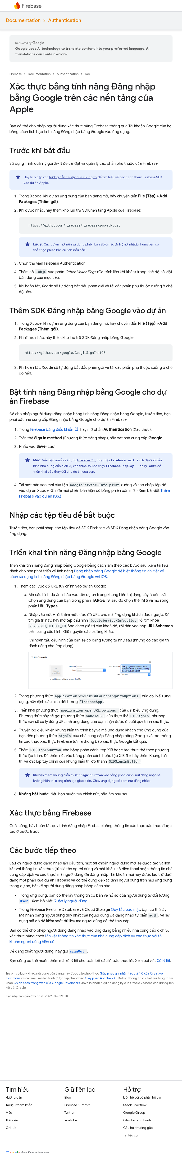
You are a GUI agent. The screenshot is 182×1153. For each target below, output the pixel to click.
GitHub (11, 1128)
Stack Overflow (134, 1105)
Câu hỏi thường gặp (138, 1128)
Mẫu (9, 1112)
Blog (67, 1097)
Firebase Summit (77, 1105)
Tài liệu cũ (130, 1135)
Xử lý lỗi (163, 960)
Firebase (15, 74)
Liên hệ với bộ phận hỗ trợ (142, 1097)
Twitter (69, 1112)
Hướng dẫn (14, 1097)
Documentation (23, 20)
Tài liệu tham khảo (19, 1105)
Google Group (134, 1112)
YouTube (70, 1120)
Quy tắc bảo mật (125, 909)
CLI (86, 460)
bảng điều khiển (51, 429)
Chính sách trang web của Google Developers (47, 983)
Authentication (64, 20)
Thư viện (12, 1120)
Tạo (87, 74)
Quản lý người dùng (70, 901)
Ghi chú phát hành (137, 1120)
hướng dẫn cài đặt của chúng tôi (73, 177)
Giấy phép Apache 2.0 (100, 978)
